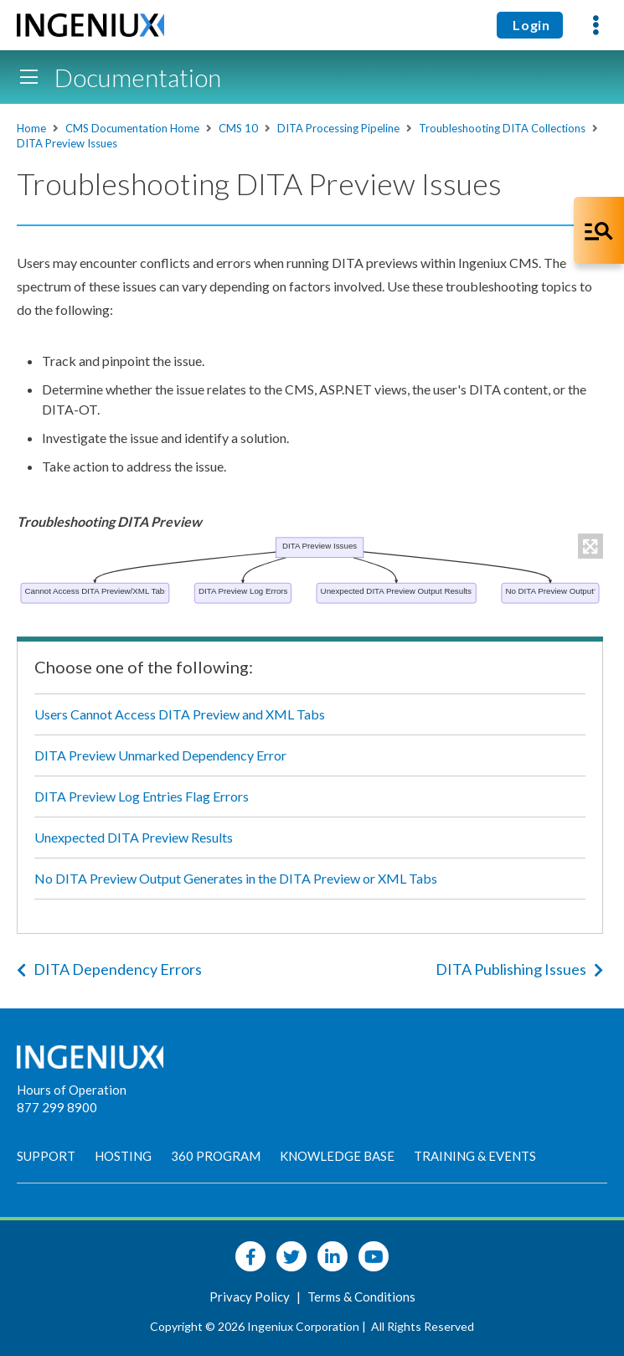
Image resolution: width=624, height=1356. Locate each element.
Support (46, 1155)
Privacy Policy (250, 1296)
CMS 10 (238, 128)
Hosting (123, 1155)
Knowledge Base (337, 1155)
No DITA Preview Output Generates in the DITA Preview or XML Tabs (235, 878)
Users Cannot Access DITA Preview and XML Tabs (179, 714)
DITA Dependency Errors (109, 969)
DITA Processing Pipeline (338, 128)
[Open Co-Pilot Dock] (599, 230)
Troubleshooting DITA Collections (502, 128)
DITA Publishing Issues (519, 969)
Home (31, 128)
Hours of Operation (71, 1089)
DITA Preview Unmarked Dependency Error (160, 755)
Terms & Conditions (361, 1296)
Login (529, 25)
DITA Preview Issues (67, 143)
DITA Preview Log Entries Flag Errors (141, 796)
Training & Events (475, 1155)
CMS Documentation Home (132, 128)
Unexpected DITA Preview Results (133, 837)
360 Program (215, 1155)
